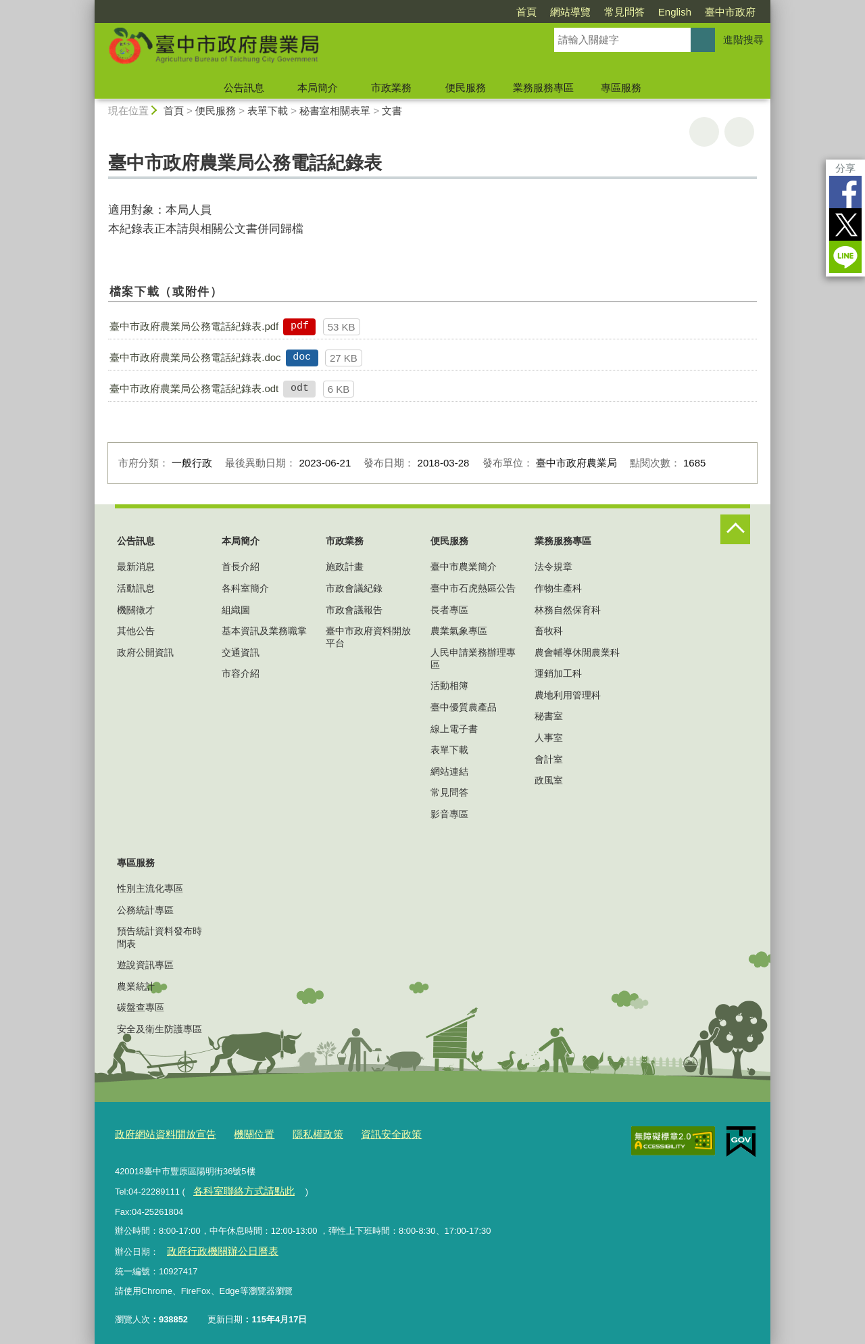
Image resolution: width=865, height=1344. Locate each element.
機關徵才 (136, 609)
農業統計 (136, 986)
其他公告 (136, 630)
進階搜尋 (743, 39)
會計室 (549, 759)
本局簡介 (317, 87)
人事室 (549, 737)
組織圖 (236, 609)
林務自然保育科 (568, 609)
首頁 (526, 12)
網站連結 (449, 771)
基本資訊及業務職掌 (264, 630)
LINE (845, 257)
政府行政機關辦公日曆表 (214, 1244)
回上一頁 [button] (739, 132)
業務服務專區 (543, 87)
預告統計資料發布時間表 (159, 937)
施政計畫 (345, 566)
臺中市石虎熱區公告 (473, 588)
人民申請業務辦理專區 (473, 658)
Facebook (845, 192)
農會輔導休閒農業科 (577, 652)
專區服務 (621, 87)
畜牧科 (549, 630)
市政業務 (391, 87)
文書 (392, 110)
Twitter (845, 224)
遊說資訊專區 (145, 964)
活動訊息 (136, 588)
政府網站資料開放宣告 (159, 1132)
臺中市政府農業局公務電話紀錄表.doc (194, 357)
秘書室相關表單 (334, 110)
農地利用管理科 (568, 695)
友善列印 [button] (704, 132)
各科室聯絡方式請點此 (236, 1187)
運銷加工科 (558, 673)
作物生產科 (558, 588)
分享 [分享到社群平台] (845, 168)
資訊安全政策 (361, 1132)
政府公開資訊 (145, 652)
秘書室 (549, 716)
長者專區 (449, 609)
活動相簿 (449, 685)
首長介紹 (241, 566)
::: (88, 5)
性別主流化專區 (150, 888)
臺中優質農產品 (463, 707)
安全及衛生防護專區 (159, 1029)
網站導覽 (570, 12)
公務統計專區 (145, 910)
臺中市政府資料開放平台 (368, 636)
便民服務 (465, 87)
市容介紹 (241, 673)
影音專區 (449, 814)
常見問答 (624, 12)
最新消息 (136, 566)
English (674, 12)
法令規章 (553, 566)
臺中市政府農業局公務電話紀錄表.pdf (193, 326)
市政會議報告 (354, 609)
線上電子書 (454, 728)
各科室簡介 (245, 588)
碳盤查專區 (140, 1007)
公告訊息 (244, 87)
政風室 (549, 780)
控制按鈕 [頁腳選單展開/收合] (735, 529)
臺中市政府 (730, 12)
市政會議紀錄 (354, 588)
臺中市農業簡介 (463, 566)
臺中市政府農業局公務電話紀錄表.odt (193, 388)
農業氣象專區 (458, 630)
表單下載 (267, 110)
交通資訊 (241, 652)
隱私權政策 (296, 1132)
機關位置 (237, 1132)
